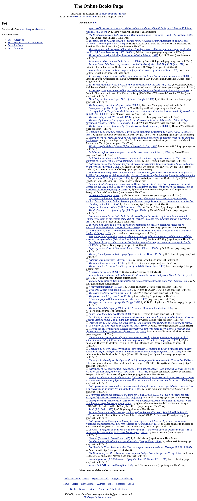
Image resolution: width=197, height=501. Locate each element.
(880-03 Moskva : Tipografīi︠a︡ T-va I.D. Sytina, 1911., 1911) (128, 459)
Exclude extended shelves (112, 13)
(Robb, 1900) (113, 105)
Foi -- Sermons (15, 48)
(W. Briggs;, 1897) (107, 108)
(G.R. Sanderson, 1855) (115, 207)
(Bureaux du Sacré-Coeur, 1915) (109, 438)
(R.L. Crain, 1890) (101, 409)
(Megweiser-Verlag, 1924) (135, 453)
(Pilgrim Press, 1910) (110, 290)
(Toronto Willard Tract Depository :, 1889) (128, 126)
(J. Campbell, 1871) (121, 99)
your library (25, 29)
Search (75, 483)
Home (66, 483)
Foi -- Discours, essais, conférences (25, 42)
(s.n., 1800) (135, 226)
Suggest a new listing (122, 478)
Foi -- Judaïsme (15, 45)
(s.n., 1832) (140, 175)
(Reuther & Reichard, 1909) (140, 35)
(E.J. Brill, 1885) (140, 447)
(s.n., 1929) (103, 272)
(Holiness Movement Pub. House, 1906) (118, 299)
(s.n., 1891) (139, 76)
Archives (103, 489)
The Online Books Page (98, 6)
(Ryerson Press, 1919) (109, 296)
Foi (94, 22)
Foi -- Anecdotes (16, 39)
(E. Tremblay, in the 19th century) (140, 201)
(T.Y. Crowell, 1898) (110, 117)
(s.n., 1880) (139, 387)
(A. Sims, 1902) (138, 281)
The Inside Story (119, 489)
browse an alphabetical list (84, 16)
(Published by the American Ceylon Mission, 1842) (123, 55)
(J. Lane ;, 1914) (106, 263)
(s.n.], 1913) (139, 431)
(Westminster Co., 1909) (111, 293)
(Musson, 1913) (110, 260)
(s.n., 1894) (139, 90)
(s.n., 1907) (123, 248)
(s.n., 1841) (123, 146)
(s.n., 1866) (104, 195)
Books (73, 489)
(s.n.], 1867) (133, 70)
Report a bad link (100, 478)
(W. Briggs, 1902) (114, 302)
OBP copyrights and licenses (98, 497)
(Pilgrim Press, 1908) (106, 286)
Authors (101, 483)
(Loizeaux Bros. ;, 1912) (125, 254)
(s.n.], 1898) (140, 159)
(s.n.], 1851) (138, 219)
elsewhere (40, 29)
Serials (131, 483)
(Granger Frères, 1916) (125, 441)
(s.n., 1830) (139, 187)
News (82, 489)
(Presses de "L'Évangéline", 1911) (136, 422)
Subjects (120, 483)
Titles (110, 483)
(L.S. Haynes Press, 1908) (127, 266)
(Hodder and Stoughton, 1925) (111, 465)
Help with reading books (76, 478)
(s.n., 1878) (136, 64)
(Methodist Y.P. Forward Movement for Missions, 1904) (131, 308)
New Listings (87, 483)
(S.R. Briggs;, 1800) (117, 210)
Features (92, 489)
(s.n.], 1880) (115, 61)
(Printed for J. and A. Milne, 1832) (139, 238)
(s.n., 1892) (130, 84)
